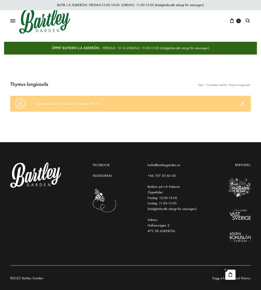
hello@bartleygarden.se (164, 165)
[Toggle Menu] (12, 21)
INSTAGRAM (102, 176)
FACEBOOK (101, 165)
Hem (200, 85)
